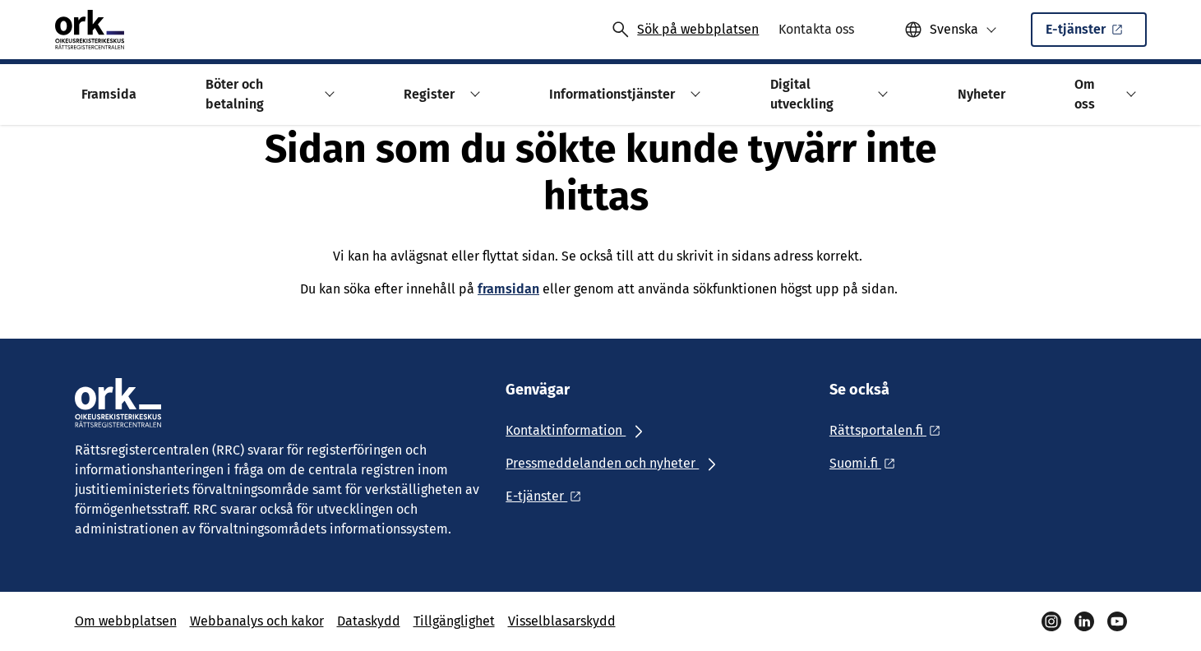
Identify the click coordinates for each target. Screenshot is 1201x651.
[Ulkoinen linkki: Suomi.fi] (866, 463)
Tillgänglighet (454, 621)
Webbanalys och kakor (257, 621)
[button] (951, 29)
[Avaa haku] (685, 29)
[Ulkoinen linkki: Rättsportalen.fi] (889, 430)
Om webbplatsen (126, 621)
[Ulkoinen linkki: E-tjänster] (548, 496)
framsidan (508, 289)
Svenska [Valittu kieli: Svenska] (954, 29)
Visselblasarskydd (562, 621)
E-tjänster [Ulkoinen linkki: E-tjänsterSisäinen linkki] (1093, 34)
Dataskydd (368, 621)
